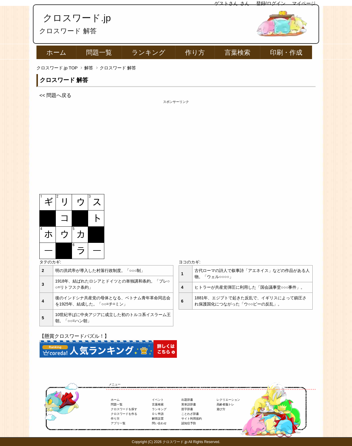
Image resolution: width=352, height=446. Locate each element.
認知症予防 (188, 423)
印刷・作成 (286, 52)
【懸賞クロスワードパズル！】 (74, 336)
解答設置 (158, 418)
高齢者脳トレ (225, 404)
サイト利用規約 (191, 418)
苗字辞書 (187, 409)
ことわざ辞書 (190, 413)
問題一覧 (99, 52)
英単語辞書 (188, 404)
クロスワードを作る (124, 413)
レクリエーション (228, 399)
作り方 (195, 52)
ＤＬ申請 (158, 413)
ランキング (148, 52)
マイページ (304, 3)
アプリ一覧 (118, 423)
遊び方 (221, 409)
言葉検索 (237, 52)
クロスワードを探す (124, 409)
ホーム (56, 52)
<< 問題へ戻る (55, 95)
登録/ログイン (271, 3)
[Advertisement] (176, 145)
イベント (158, 399)
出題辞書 (187, 399)
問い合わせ (159, 423)
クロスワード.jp (77, 18)
